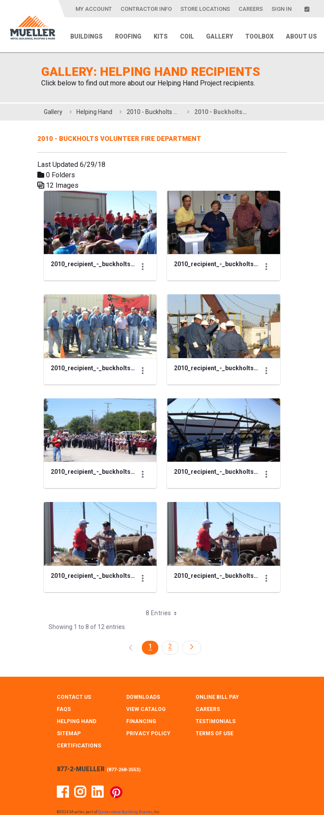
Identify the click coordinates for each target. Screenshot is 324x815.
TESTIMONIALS (216, 713)
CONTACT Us (74, 688)
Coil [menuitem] (187, 36)
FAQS (64, 701)
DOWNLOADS (143, 688)
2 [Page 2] (170, 637)
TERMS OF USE (214, 725)
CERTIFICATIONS (79, 737)
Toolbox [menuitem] (259, 36)
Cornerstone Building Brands (125, 803)
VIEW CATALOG (146, 701)
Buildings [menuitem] (86, 36)
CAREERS (208, 701)
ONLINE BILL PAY (217, 688)
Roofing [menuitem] (128, 36)
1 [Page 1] (150, 637)
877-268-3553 (123, 761)
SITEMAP (69, 725)
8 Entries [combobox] (164, 604)
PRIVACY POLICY (148, 725)
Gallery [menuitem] (219, 36)
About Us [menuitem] (301, 36)
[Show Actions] (143, 264)
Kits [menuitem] (161, 36)
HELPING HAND (76, 713)
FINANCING (141, 713)
